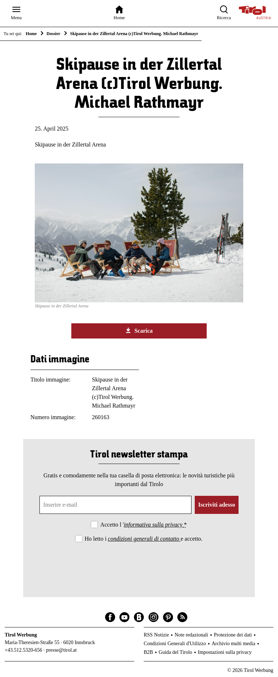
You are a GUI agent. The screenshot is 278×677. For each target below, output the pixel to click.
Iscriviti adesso (216, 505)
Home (31, 33)
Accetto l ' (143, 524)
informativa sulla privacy (154, 524)
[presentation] (139, 564)
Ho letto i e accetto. (144, 539)
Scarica (139, 330)
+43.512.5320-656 (23, 650)
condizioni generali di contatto (144, 539)
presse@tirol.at (61, 650)
